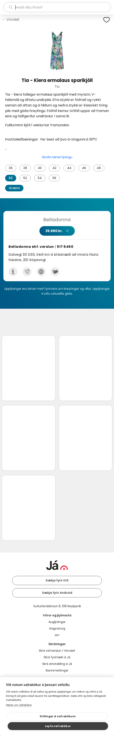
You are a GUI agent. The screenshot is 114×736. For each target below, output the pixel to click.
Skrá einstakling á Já (57, 664)
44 (69, 168)
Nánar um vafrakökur (19, 705)
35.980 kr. (54, 230)
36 (11, 168)
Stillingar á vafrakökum (58, 716)
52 (25, 178)
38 (25, 168)
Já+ (57, 635)
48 (99, 168)
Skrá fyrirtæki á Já (57, 657)
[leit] (57, 7)
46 (84, 168)
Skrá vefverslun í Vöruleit (57, 650)
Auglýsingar (57, 622)
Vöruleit (12, 19)
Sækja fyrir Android (57, 593)
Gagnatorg (57, 628)
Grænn (14, 188)
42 (54, 168)
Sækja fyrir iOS (57, 580)
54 (40, 178)
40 (40, 168)
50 (11, 178)
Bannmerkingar (57, 670)
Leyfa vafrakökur (58, 726)
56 (54, 178)
